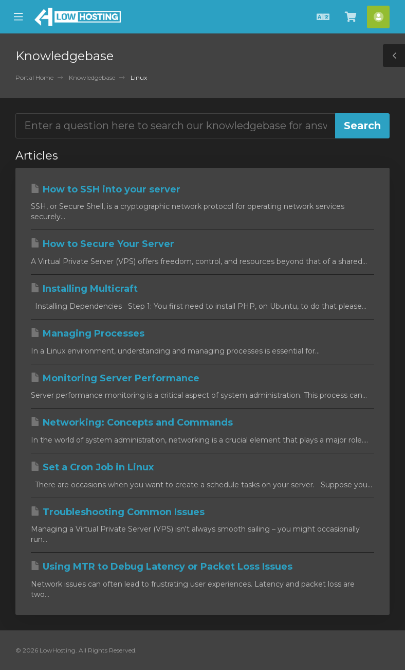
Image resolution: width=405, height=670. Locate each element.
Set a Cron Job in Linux (92, 467)
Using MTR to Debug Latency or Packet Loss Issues (161, 566)
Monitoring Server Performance (115, 378)
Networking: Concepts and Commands (132, 422)
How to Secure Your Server (102, 244)
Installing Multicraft (84, 288)
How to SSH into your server (105, 189)
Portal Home (34, 77)
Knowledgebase (92, 77)
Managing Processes (87, 333)
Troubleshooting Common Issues (118, 512)
